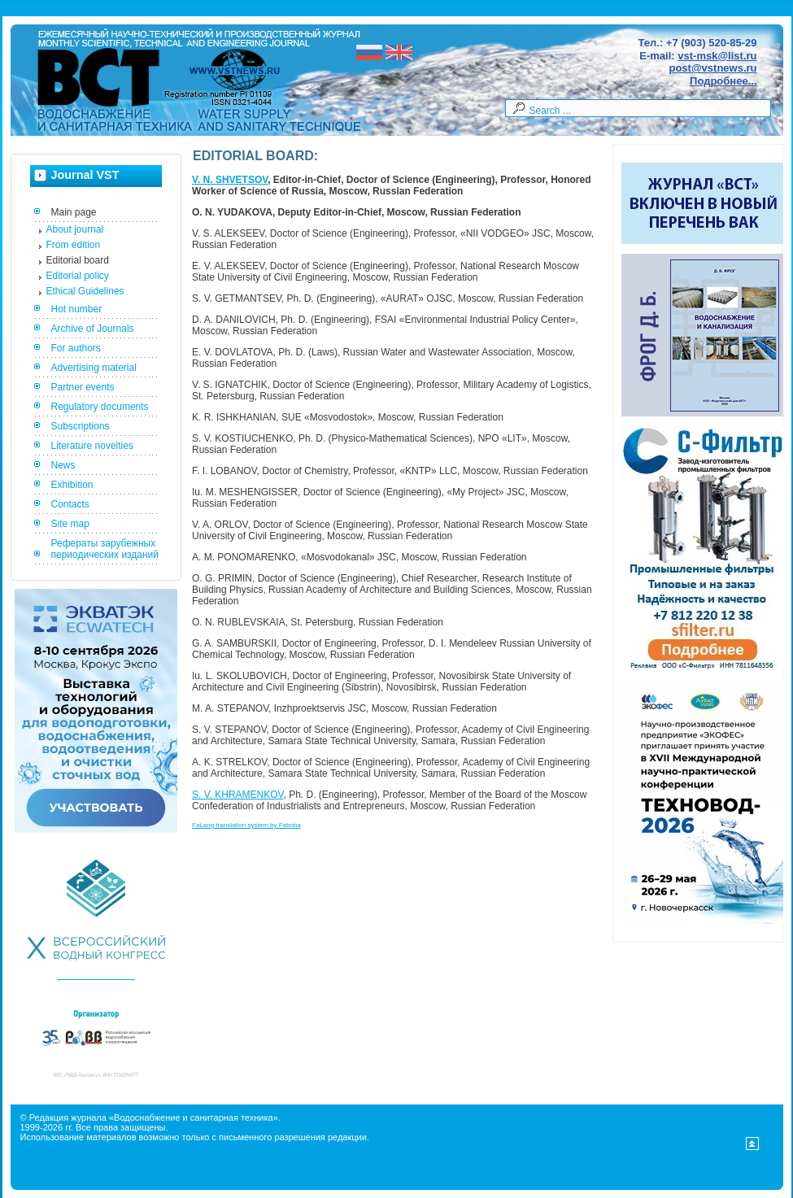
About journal (75, 229)
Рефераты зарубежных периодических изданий (105, 549)
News (63, 465)
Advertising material (94, 367)
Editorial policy (77, 275)
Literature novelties (92, 445)
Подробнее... (723, 81)
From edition (73, 244)
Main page (74, 212)
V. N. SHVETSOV (230, 179)
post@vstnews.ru (712, 68)
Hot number (76, 309)
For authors (76, 348)
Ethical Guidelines (85, 291)
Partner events (83, 387)
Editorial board (77, 260)
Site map (70, 523)
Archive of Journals (92, 328)
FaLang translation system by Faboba (246, 825)
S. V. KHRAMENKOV (238, 794)
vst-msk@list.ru (717, 56)
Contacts (70, 504)
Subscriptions (80, 426)
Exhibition (72, 484)
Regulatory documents (100, 406)
